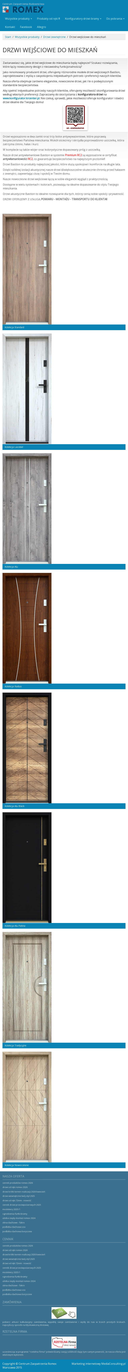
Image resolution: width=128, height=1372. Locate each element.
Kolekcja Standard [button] (14, 327)
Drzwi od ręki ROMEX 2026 (15, 1187)
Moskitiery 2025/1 (11, 1209)
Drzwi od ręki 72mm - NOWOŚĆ (16, 1200)
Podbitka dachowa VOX (14, 1226)
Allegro (41, 27)
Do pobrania (115, 18)
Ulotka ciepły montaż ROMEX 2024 (18, 1218)
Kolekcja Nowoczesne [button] (17, 1165)
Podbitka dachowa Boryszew (17, 1231)
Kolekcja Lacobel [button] (14, 447)
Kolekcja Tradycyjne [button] (15, 1045)
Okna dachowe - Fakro (13, 1222)
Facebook (26, 27)
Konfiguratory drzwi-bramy (83, 18)
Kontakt (10, 27)
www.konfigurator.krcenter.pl (21, 98)
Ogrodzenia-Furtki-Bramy (14, 1213)
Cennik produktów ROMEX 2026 (17, 1182)
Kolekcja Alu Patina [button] (15, 925)
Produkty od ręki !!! (48, 18)
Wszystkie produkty (18, 18)
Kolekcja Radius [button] (13, 686)
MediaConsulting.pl (113, 1364)
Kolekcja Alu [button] (11, 566)
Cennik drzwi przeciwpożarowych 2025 (21, 1204)
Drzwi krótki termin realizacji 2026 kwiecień (23, 1191)
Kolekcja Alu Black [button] (14, 806)
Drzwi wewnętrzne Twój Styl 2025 (18, 1195)
